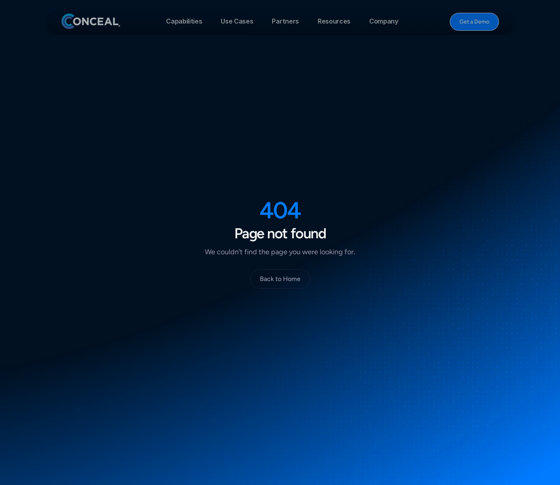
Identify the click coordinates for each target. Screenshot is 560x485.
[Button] (474, 22)
